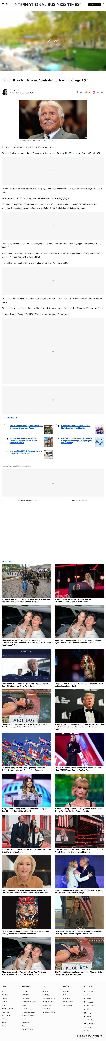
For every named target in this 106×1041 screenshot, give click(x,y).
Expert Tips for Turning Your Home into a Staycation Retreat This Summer (26, 427)
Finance (24, 1005)
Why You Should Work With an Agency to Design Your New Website (26, 452)
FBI (70, 153)
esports (24, 1019)
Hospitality (25, 995)
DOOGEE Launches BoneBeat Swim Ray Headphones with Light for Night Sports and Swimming (77, 440)
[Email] (98, 92)
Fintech (24, 1026)
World (3, 991)
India (64, 995)
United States (67, 1005)
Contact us (46, 995)
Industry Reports (27, 1029)
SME (3, 1005)
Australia (66, 991)
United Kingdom (68, 1001)
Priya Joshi (16, 90)
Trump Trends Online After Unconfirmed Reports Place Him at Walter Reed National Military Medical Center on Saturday (79, 727)
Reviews (4, 1026)
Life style (4, 1019)
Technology (5, 1012)
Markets (4, 998)
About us (45, 991)
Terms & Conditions (49, 998)
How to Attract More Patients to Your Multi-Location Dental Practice (75, 427)
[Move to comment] (102, 92)
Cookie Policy (47, 1005)
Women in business (28, 1015)
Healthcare (25, 998)
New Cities (25, 1022)
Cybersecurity (26, 1008)
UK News (5, 995)
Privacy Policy (47, 1001)
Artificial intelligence (28, 1012)
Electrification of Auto (28, 1001)
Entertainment (6, 1015)
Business (4, 1001)
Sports (4, 1022)
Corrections (46, 1008)
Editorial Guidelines (79, 500)
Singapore (66, 998)
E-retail (24, 991)
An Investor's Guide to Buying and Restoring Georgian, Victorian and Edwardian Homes (23, 440)
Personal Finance (7, 1008)
